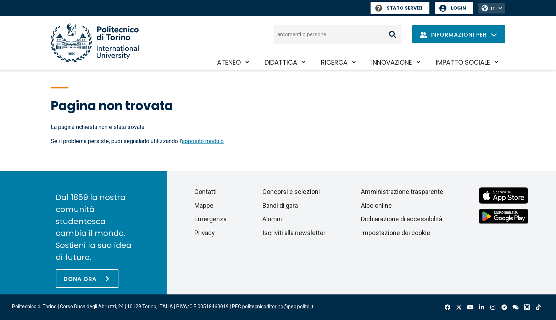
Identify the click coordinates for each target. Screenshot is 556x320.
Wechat (515, 307)
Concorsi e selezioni (291, 191)
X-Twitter (458, 307)
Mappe (203, 205)
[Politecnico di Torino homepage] (95, 42)
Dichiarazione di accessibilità (401, 219)
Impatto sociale (463, 62)
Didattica (281, 62)
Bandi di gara (280, 205)
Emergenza (210, 219)
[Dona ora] (87, 278)
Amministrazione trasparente (402, 191)
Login (458, 8)
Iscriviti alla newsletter (294, 233)
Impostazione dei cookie (395, 233)
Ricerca (334, 62)
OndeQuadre (526, 307)
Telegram (504, 307)
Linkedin (481, 307)
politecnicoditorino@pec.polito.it (277, 306)
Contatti (205, 191)
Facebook (447, 307)
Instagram (492, 307)
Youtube (470, 307)
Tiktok (538, 307)
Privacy (204, 233)
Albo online (376, 205)
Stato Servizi (398, 8)
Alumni (272, 219)
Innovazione (391, 62)
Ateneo (229, 62)
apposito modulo (203, 141)
